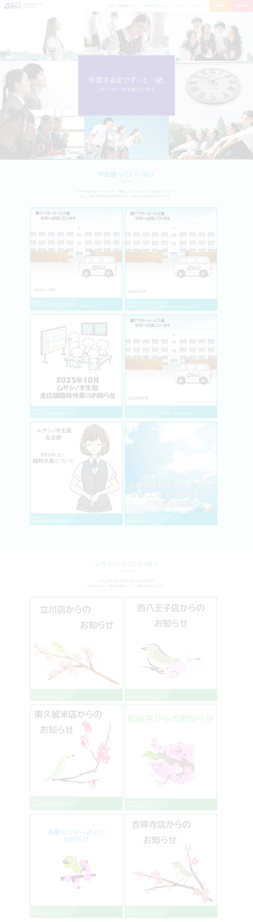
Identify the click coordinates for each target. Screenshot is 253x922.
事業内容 (196, 886)
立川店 (174, 886)
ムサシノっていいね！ (190, 5)
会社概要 (196, 890)
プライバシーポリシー (232, 889)
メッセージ (197, 883)
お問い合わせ (227, 878)
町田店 (174, 894)
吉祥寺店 (175, 883)
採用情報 (196, 905)
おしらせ (224, 883)
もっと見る (126, 379)
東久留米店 (177, 901)
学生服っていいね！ (157, 5)
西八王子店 (177, 890)
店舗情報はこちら (95, 702)
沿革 (194, 894)
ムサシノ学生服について (123, 5)
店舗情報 (220, 5)
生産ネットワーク (201, 898)
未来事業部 (177, 905)
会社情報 (242, 5)
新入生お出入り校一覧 (214, 653)
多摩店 (174, 898)
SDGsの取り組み (200, 901)
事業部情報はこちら (96, 847)
